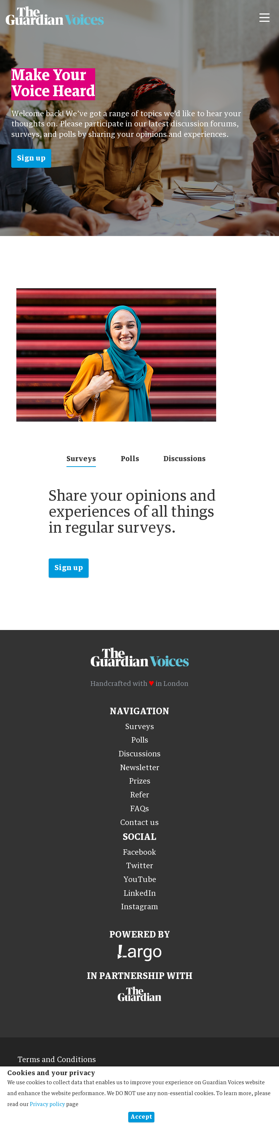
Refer (139, 795)
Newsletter (139, 768)
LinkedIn (140, 893)
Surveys (81, 459)
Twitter (139, 866)
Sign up (31, 158)
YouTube (139, 879)
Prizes (139, 781)
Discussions (184, 459)
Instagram (139, 907)
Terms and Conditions (56, 1060)
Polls (130, 459)
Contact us (139, 822)
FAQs (139, 809)
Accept (141, 1117)
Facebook (139, 852)
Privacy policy (47, 1104)
